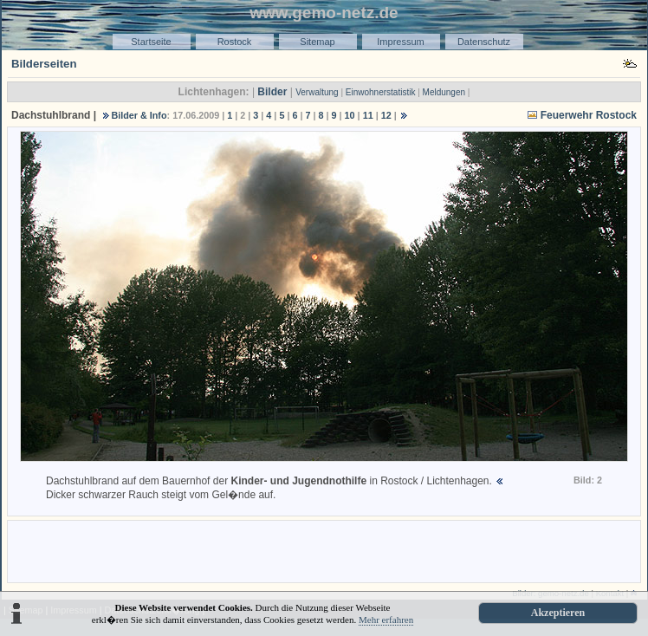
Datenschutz (483, 41)
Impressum (400, 41)
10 (350, 115)
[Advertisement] (324, 550)
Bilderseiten (44, 63)
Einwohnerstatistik (381, 92)
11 (368, 115)
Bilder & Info (138, 115)
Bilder (272, 92)
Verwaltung (316, 92)
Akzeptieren (558, 613)
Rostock (234, 41)
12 (386, 115)
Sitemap (317, 41)
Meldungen (444, 92)
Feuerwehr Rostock (589, 115)
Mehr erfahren (386, 619)
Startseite (151, 41)
